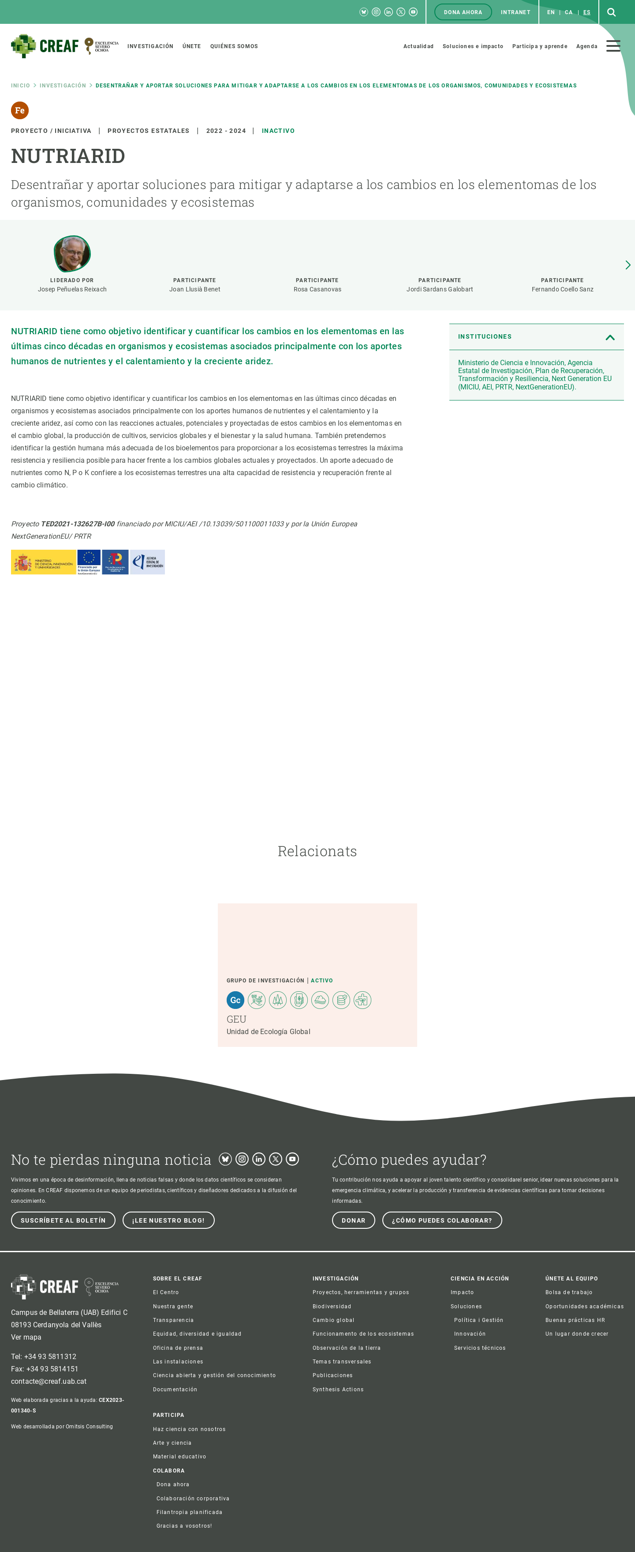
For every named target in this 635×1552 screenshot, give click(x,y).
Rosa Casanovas (318, 289)
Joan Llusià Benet (194, 289)
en (551, 12)
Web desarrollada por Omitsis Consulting (62, 1427)
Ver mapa (26, 1337)
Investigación (63, 86)
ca (569, 12)
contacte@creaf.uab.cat (49, 1381)
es (586, 12)
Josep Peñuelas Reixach (72, 289)
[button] (628, 265)
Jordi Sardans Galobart (440, 289)
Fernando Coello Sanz (563, 289)
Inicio (20, 86)
